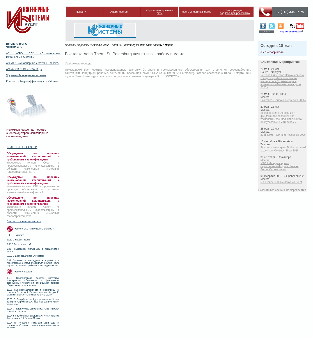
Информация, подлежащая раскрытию (235, 12)
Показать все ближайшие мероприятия (282, 190)
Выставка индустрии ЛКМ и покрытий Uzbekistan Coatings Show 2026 (283, 149)
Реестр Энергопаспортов (196, 11)
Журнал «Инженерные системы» (26, 75)
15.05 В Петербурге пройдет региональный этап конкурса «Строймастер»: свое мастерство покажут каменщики (33, 301)
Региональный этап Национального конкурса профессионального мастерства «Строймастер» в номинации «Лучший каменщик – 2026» (282, 81)
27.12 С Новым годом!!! (18, 239)
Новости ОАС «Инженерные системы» (34, 229)
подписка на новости (290, 31)
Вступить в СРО (16, 43)
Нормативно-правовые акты (160, 12)
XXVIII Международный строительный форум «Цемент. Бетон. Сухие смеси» (280, 166)
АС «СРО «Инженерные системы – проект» (32, 63)
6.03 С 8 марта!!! (15, 235)
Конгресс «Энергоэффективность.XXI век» (32, 81)
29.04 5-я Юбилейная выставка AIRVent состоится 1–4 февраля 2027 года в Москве (33, 317)
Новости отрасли (23, 271)
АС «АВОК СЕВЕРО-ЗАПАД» (24, 69)
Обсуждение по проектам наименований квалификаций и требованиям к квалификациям (33, 156)
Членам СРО (14, 46)
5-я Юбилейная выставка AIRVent (281, 182)
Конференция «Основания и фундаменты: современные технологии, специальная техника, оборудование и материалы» (282, 117)
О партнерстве (119, 11)
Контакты (266, 31)
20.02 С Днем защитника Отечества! (25, 256)
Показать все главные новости (24, 221)
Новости (81, 11)
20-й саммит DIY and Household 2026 (283, 134)
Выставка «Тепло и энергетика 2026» (283, 100)
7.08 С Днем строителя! (19, 244)
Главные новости (22, 147)
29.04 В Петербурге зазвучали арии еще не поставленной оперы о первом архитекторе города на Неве (33, 325)
